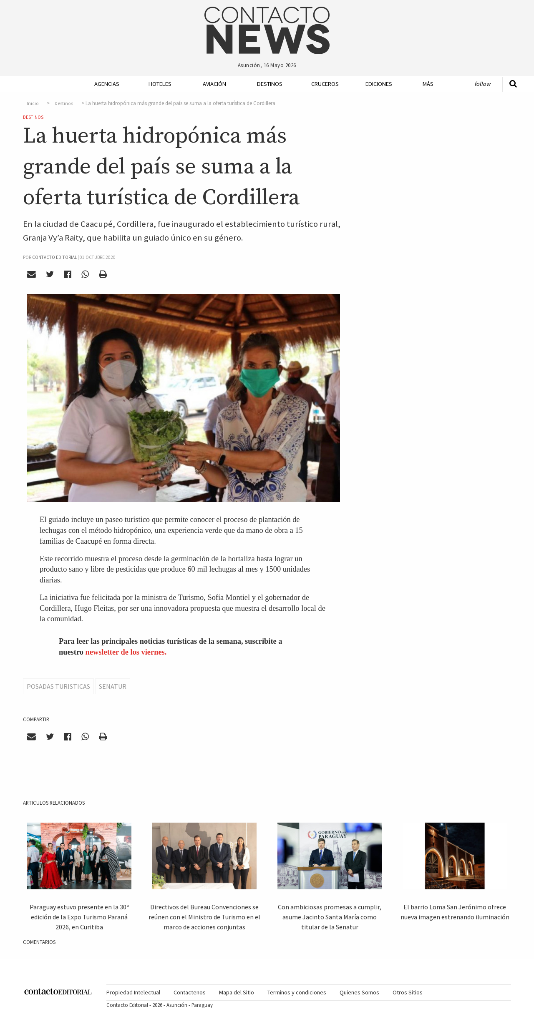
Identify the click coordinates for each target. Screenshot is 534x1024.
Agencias (106, 84)
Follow (482, 84)
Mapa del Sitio (236, 992)
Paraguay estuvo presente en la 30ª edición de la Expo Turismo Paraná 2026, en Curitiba (79, 917)
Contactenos (190, 992)
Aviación (214, 84)
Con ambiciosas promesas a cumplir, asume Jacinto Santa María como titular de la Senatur (329, 917)
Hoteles (160, 84)
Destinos (269, 84)
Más (428, 84)
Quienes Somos (359, 992)
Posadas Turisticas (58, 686)
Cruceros (324, 84)
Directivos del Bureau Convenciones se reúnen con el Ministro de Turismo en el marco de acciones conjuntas (204, 917)
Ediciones (378, 84)
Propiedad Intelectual (133, 992)
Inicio (33, 103)
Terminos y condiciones (296, 992)
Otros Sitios (408, 992)
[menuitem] (104, 84)
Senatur (112, 686)
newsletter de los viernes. (126, 652)
